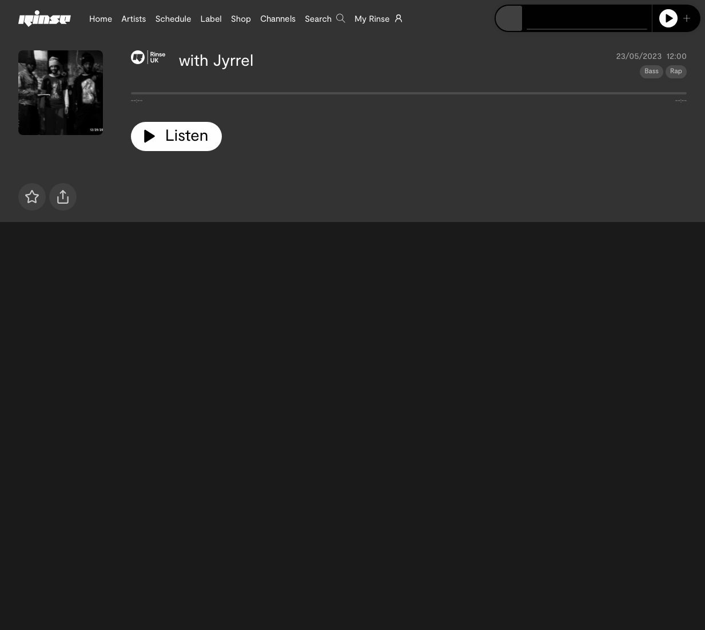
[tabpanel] (409, 95)
